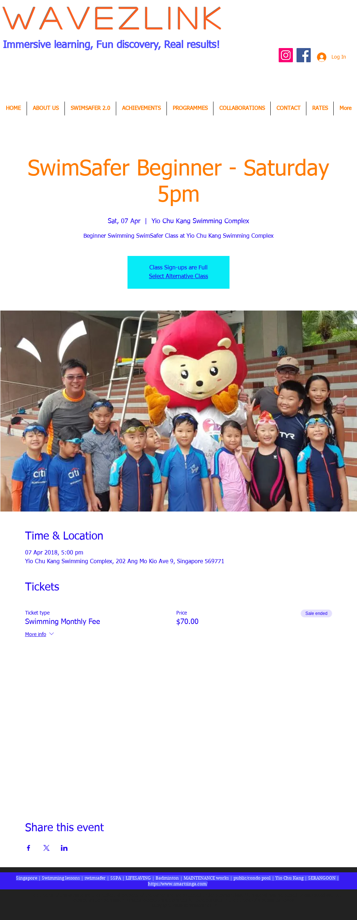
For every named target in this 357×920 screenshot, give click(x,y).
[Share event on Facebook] (28, 848)
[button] (141, 108)
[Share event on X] (46, 848)
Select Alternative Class (178, 277)
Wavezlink (114, 17)
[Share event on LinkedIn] (64, 848)
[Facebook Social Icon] (304, 55)
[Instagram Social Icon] (286, 55)
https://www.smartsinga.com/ (177, 884)
